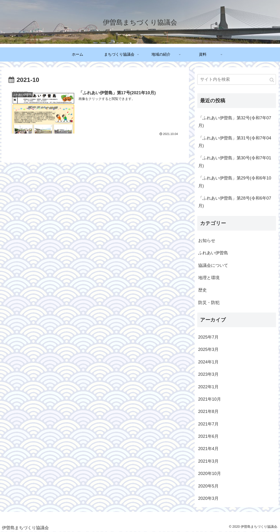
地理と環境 (209, 277)
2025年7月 (208, 337)
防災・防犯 (209, 302)
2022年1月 (208, 386)
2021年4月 (208, 448)
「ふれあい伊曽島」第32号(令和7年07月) (234, 122)
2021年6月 (208, 436)
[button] (272, 80)
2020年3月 (208, 498)
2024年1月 (208, 362)
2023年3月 (208, 374)
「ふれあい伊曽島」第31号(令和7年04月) (234, 142)
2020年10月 (209, 473)
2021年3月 (208, 461)
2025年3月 (208, 349)
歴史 (202, 290)
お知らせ (206, 240)
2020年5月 (208, 486)
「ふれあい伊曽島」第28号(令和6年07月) (234, 202)
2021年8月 (208, 411)
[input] (236, 79)
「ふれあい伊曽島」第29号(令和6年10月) (234, 182)
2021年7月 (208, 424)
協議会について (213, 265)
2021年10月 (209, 399)
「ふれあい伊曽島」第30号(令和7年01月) (234, 162)
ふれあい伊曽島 (213, 252)
